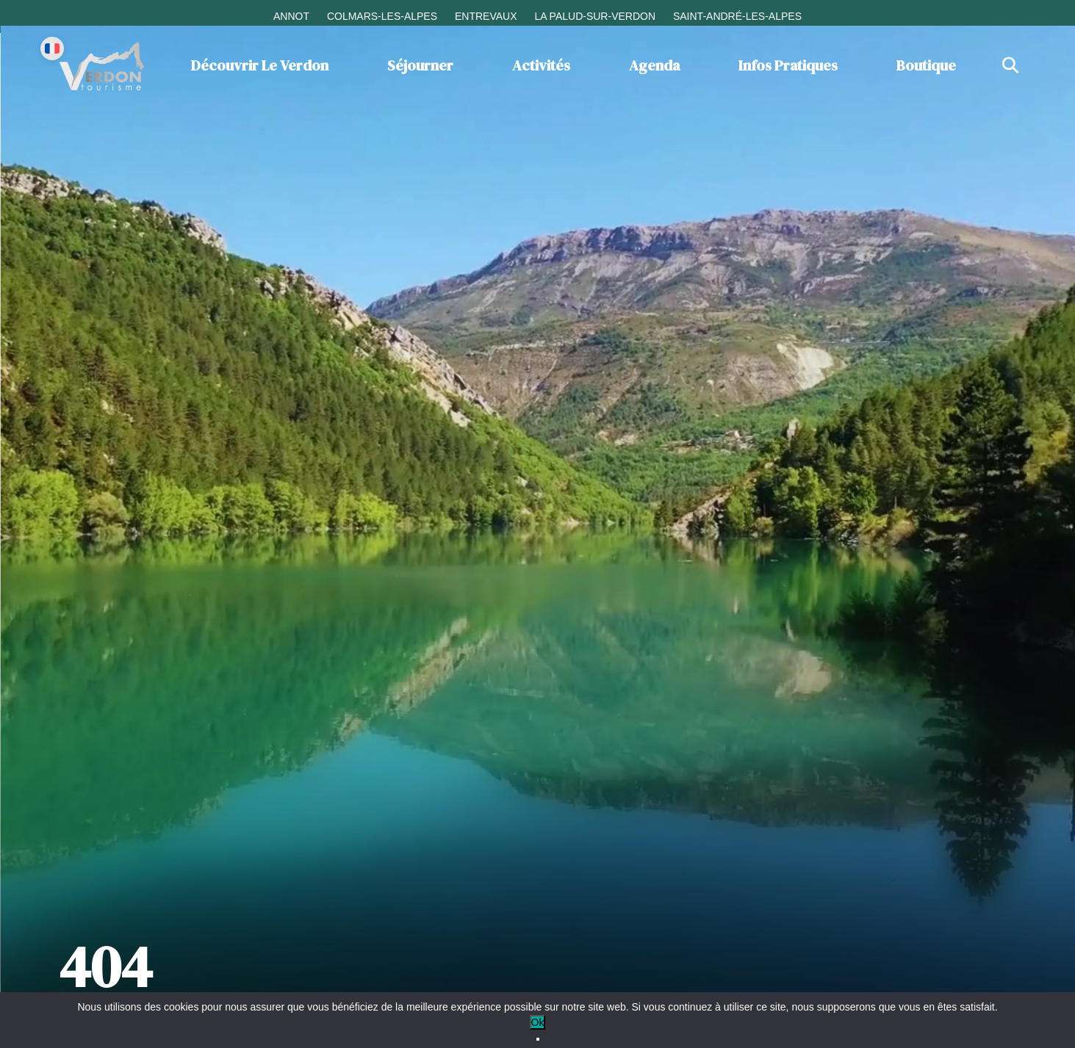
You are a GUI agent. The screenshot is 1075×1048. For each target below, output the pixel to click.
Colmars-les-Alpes (382, 16)
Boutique (926, 65)
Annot (291, 16)
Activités (541, 65)
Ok (537, 1022)
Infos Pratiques (788, 65)
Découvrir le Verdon (259, 65)
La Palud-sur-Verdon (594, 16)
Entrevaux (486, 16)
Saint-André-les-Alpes (737, 16)
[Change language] (52, 48)
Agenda (654, 65)
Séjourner (420, 65)
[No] (537, 1039)
